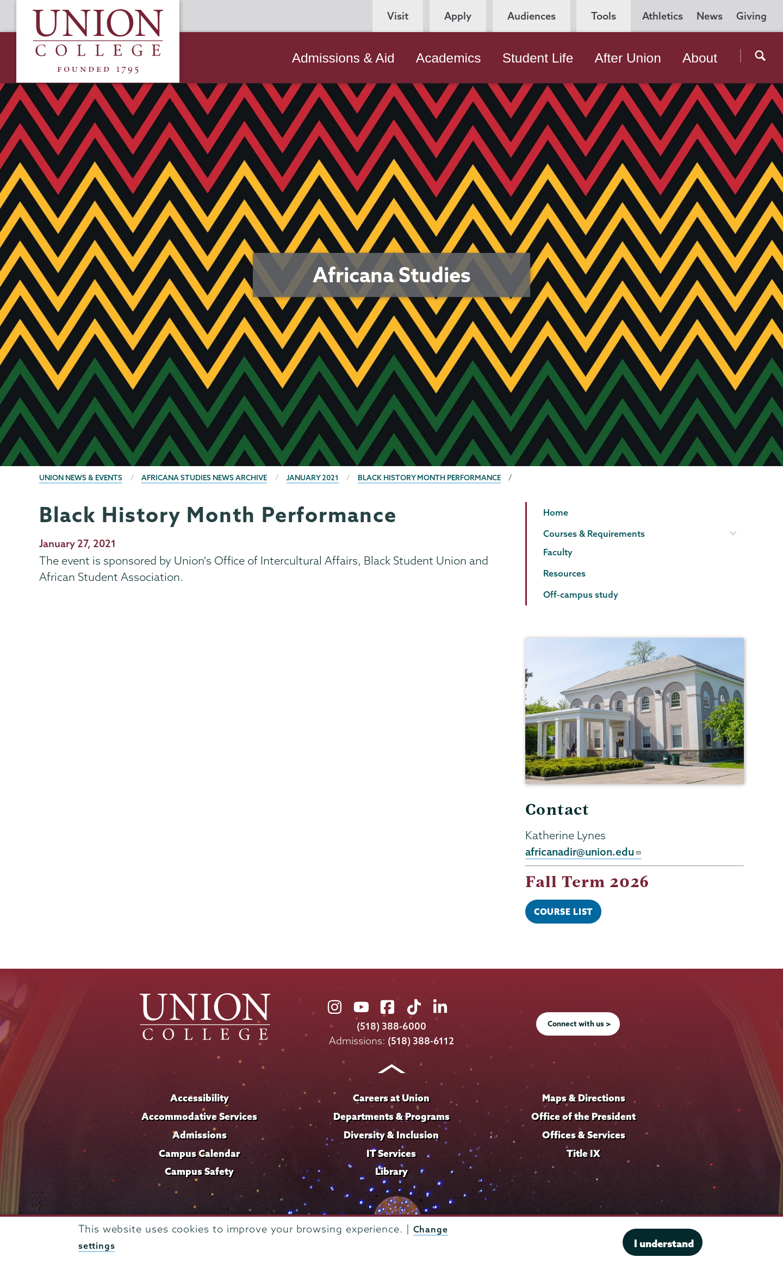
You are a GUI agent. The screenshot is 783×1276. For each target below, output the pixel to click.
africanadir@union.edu (586, 852)
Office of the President (583, 1118)
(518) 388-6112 (421, 1044)
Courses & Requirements (594, 533)
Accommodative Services (199, 1118)
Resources (564, 573)
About (699, 58)
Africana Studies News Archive (213, 477)
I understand (664, 1243)
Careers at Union (391, 1100)
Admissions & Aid (343, 58)
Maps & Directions (583, 1100)
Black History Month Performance (448, 477)
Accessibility (200, 1100)
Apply (457, 16)
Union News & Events (83, 477)
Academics (448, 58)
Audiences (531, 16)
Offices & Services (583, 1137)
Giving (751, 16)
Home (555, 512)
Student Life (538, 58)
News (710, 16)
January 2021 (327, 477)
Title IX (583, 1155)
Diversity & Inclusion (391, 1137)
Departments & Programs (391, 1118)
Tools (603, 16)
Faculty (558, 552)
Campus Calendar (199, 1155)
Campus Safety (199, 1174)
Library (391, 1174)
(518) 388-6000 (391, 1029)
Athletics (662, 16)
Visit (397, 16)
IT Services (391, 1155)
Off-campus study (580, 594)
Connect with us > (579, 1027)
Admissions (199, 1137)
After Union (627, 58)
